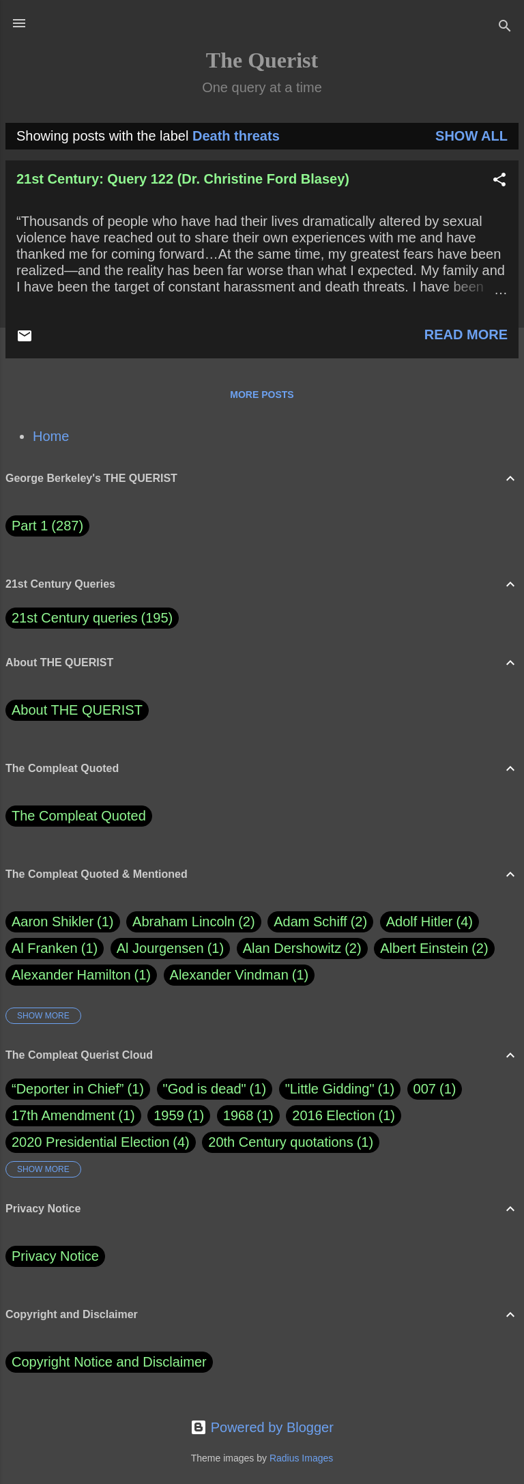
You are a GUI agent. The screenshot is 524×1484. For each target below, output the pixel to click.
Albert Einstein (434, 948)
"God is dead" (204, 1088)
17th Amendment (63, 1115)
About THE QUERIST (77, 709)
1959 (169, 1115)
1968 (238, 1115)
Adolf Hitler (429, 922)
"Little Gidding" (330, 1088)
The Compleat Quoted (79, 815)
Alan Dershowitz (302, 948)
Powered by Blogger (262, 1427)
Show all (471, 135)
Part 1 (47, 526)
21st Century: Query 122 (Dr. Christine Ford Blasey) (182, 178)
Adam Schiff (320, 922)
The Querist (262, 60)
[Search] (505, 27)
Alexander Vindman (239, 975)
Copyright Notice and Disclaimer (109, 1361)
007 (424, 1088)
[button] (499, 181)
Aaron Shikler (63, 922)
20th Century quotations (280, 1142)
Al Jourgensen (170, 948)
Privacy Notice (55, 1256)
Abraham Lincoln (193, 922)
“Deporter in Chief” (68, 1088)
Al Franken (55, 948)
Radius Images (301, 1458)
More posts (261, 394)
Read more (466, 334)
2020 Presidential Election (90, 1142)
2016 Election (333, 1115)
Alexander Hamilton (81, 975)
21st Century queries (75, 617)
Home (51, 436)
